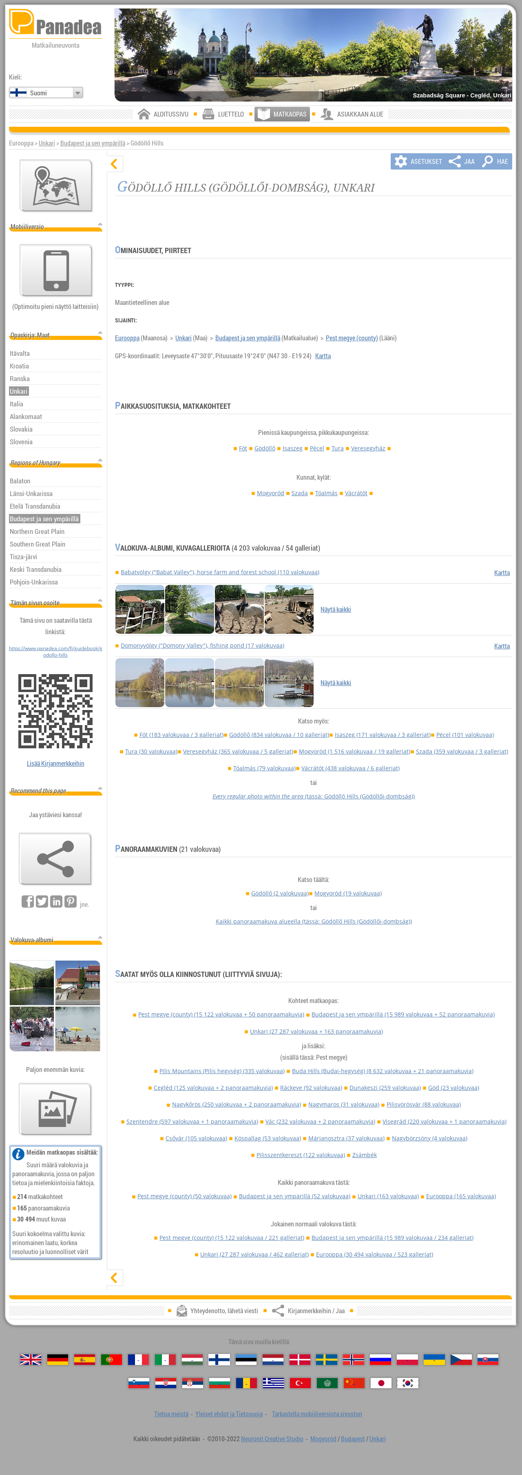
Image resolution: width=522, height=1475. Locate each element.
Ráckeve (311, 1087)
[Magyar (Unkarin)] (192, 1359)
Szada (300, 493)
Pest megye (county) (352, 337)
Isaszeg (293, 448)
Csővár (196, 1138)
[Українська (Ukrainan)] (434, 1359)
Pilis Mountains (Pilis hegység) (222, 1071)
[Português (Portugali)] (111, 1359)
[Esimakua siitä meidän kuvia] (55, 1109)
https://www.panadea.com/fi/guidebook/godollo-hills (55, 651)
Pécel (317, 448)
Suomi (38, 92)
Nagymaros (343, 1104)
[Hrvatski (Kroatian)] (166, 1383)
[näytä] (115, 1278)
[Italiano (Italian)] (165, 1359)
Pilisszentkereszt (301, 1155)
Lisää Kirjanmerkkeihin (55, 763)
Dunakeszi (385, 1087)
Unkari (47, 143)
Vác (320, 1121)
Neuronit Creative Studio (272, 1438)
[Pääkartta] (56, 186)
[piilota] (115, 164)
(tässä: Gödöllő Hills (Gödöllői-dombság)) (313, 796)
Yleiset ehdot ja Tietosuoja (229, 1413)
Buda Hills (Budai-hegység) (382, 1071)
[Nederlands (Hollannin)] (273, 1359)
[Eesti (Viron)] (246, 1359)
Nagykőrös (236, 1104)
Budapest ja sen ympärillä (92, 143)
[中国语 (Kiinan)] (354, 1383)
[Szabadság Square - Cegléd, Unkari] (313, 55)
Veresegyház (368, 448)
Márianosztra (346, 1138)
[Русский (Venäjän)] (380, 1359)
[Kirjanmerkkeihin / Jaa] (55, 859)
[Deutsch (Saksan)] (58, 1359)
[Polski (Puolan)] (407, 1359)
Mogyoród (270, 493)
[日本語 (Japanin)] (381, 1383)
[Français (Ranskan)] (138, 1359)
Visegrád (445, 1121)
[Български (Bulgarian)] (219, 1383)
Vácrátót (356, 493)
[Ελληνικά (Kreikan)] (273, 1383)
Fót (243, 448)
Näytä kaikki (336, 609)
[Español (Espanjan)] (84, 1359)
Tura (338, 448)
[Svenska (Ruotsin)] (326, 1359)
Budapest (353, 1438)
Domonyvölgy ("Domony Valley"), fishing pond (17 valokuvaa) (202, 645)
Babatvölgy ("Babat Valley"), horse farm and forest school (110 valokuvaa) (220, 572)
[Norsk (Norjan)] (353, 1359)
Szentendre (192, 1121)
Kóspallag (267, 1138)
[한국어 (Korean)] (407, 1383)
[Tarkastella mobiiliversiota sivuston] (56, 271)
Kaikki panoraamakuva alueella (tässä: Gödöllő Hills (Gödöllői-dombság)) (314, 921)
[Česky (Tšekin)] (461, 1359)
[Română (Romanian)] (246, 1383)
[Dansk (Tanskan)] (300, 1359)
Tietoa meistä (171, 1413)
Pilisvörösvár (424, 1104)
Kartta (323, 355)
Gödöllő (264, 448)
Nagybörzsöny (429, 1138)
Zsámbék (364, 1155)
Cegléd (213, 1087)
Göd (453, 1087)
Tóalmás (326, 493)
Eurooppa (127, 337)
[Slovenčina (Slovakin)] (488, 1359)
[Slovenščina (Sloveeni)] (139, 1383)
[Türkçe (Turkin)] (300, 1383)
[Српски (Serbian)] (192, 1383)
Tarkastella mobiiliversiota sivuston (317, 1413)
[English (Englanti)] (31, 1359)
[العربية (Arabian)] (327, 1383)
